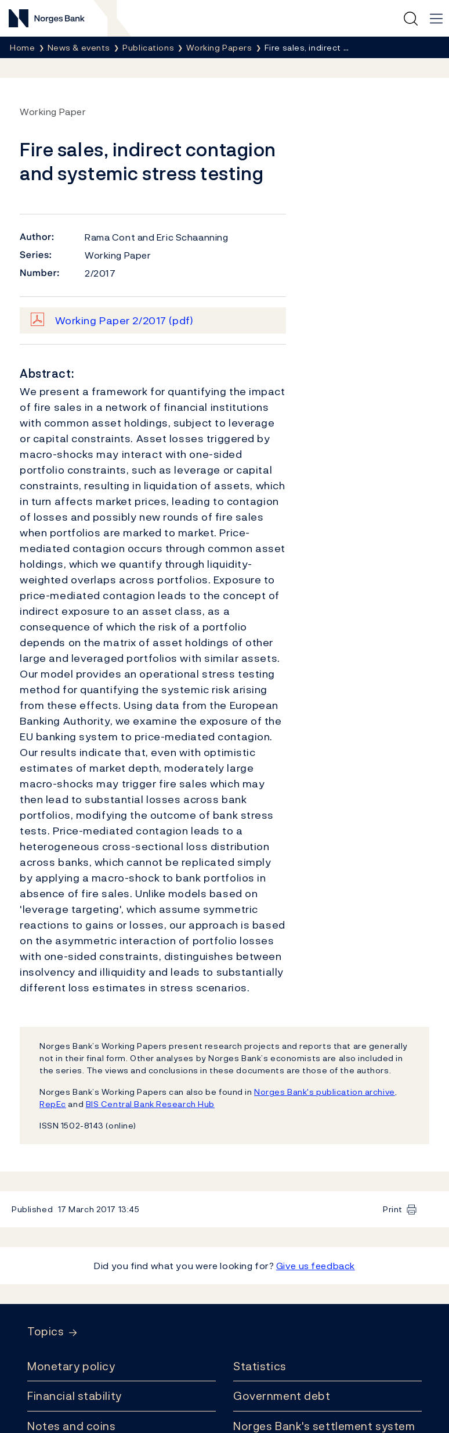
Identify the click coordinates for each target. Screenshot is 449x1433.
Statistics (260, 1366)
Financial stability (74, 1396)
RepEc (52, 1104)
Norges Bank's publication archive (324, 1092)
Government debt (281, 1396)
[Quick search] (410, 18)
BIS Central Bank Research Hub (150, 1104)
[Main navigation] (436, 18)
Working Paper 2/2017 (124, 320)
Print (393, 1209)
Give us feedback (315, 1265)
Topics (45, 1331)
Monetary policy (71, 1366)
